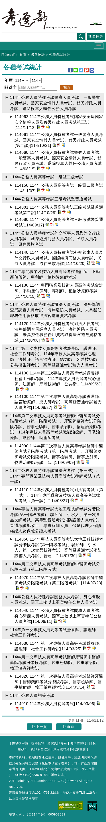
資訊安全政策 (40, 749)
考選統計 (38, 55)
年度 (9, 80)
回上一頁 (39, 727)
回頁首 (68, 727)
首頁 (23, 55)
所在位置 (88, 769)
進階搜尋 (95, 36)
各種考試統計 (59, 55)
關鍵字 (11, 87)
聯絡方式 (57, 775)
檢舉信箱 (38, 743)
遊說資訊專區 (57, 743)
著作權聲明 (78, 743)
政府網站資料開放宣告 (69, 749)
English (96, 23)
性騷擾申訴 (20, 743)
